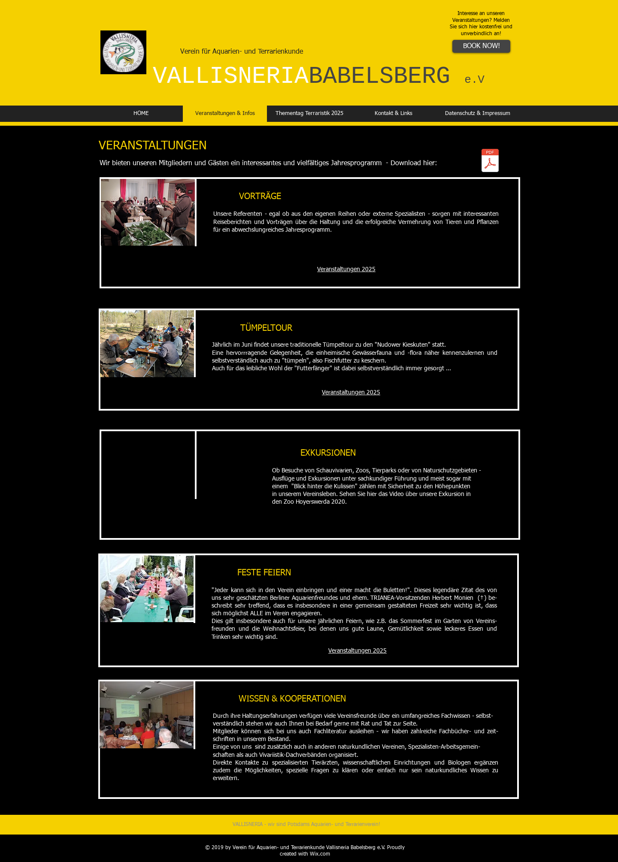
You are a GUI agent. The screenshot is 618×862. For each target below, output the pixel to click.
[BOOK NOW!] (481, 46)
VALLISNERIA (319, 76)
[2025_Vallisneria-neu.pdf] (490, 161)
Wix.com (320, 854)
